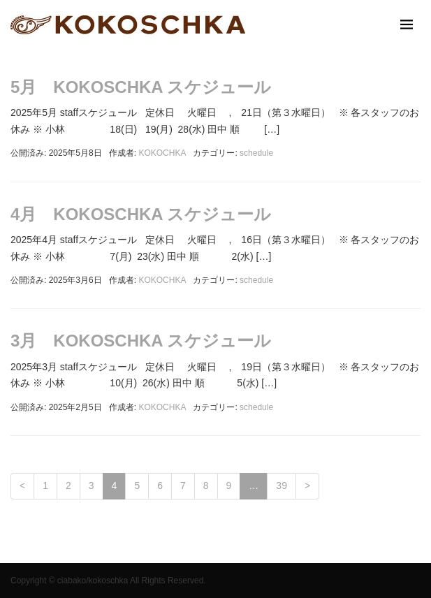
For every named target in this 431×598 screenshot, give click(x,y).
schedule (256, 153)
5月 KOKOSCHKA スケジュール (140, 87)
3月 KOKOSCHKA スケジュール (140, 340)
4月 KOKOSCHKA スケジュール (140, 214)
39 (281, 485)
